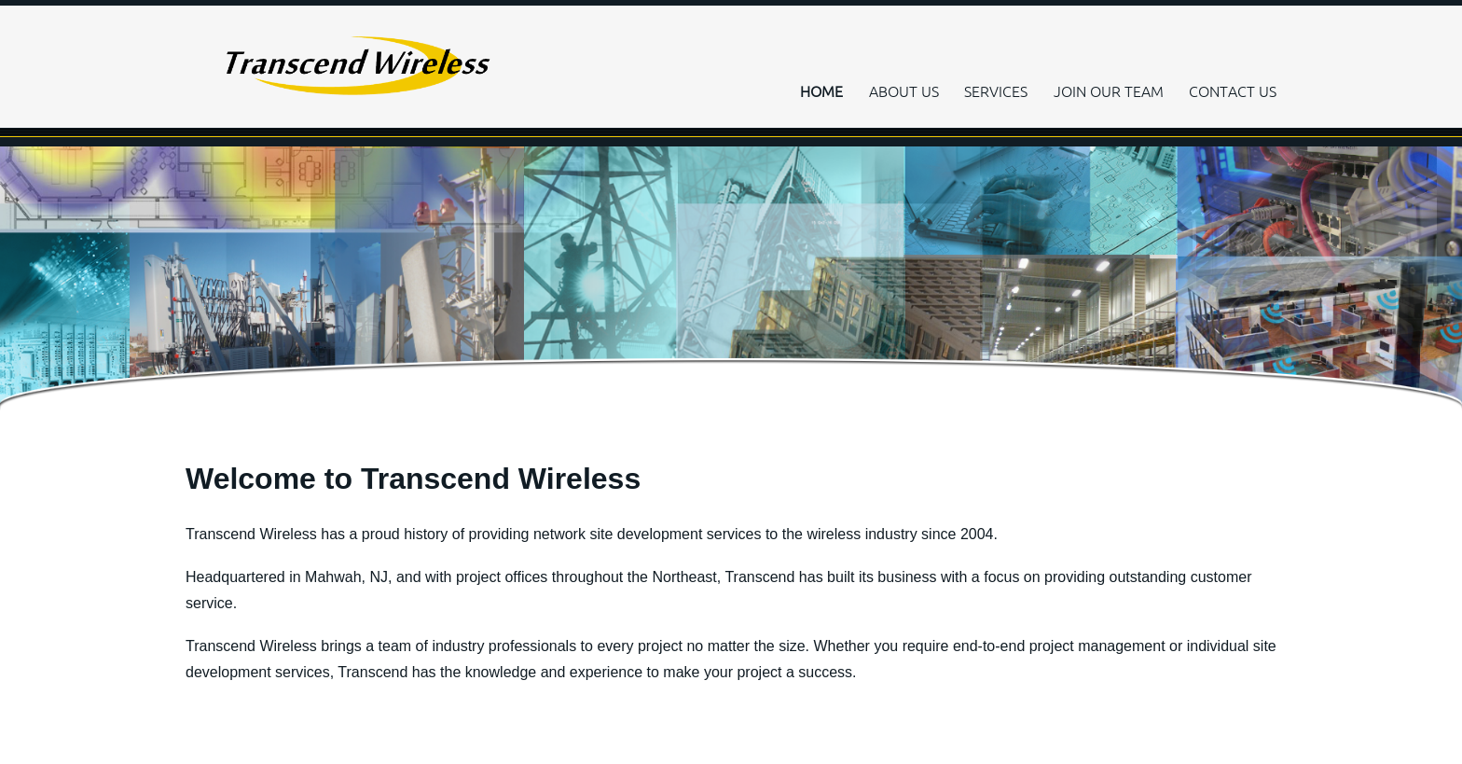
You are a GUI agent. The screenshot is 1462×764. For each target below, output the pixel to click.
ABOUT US (904, 91)
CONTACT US (1232, 91)
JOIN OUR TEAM (1109, 91)
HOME (821, 91)
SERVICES (996, 91)
